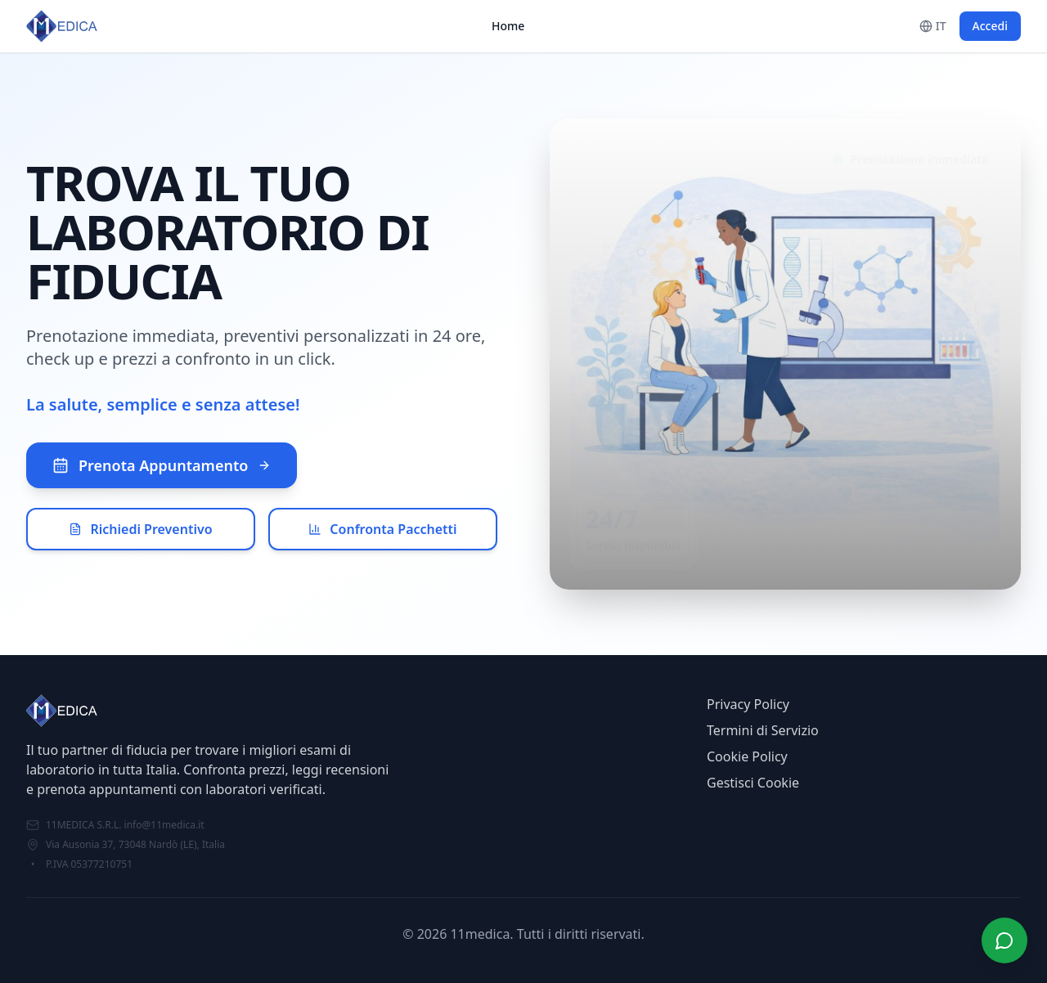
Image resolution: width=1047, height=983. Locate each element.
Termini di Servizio (763, 730)
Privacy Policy (748, 704)
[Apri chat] (1004, 940)
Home (508, 26)
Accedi (990, 26)
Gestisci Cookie (753, 783)
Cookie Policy (747, 756)
